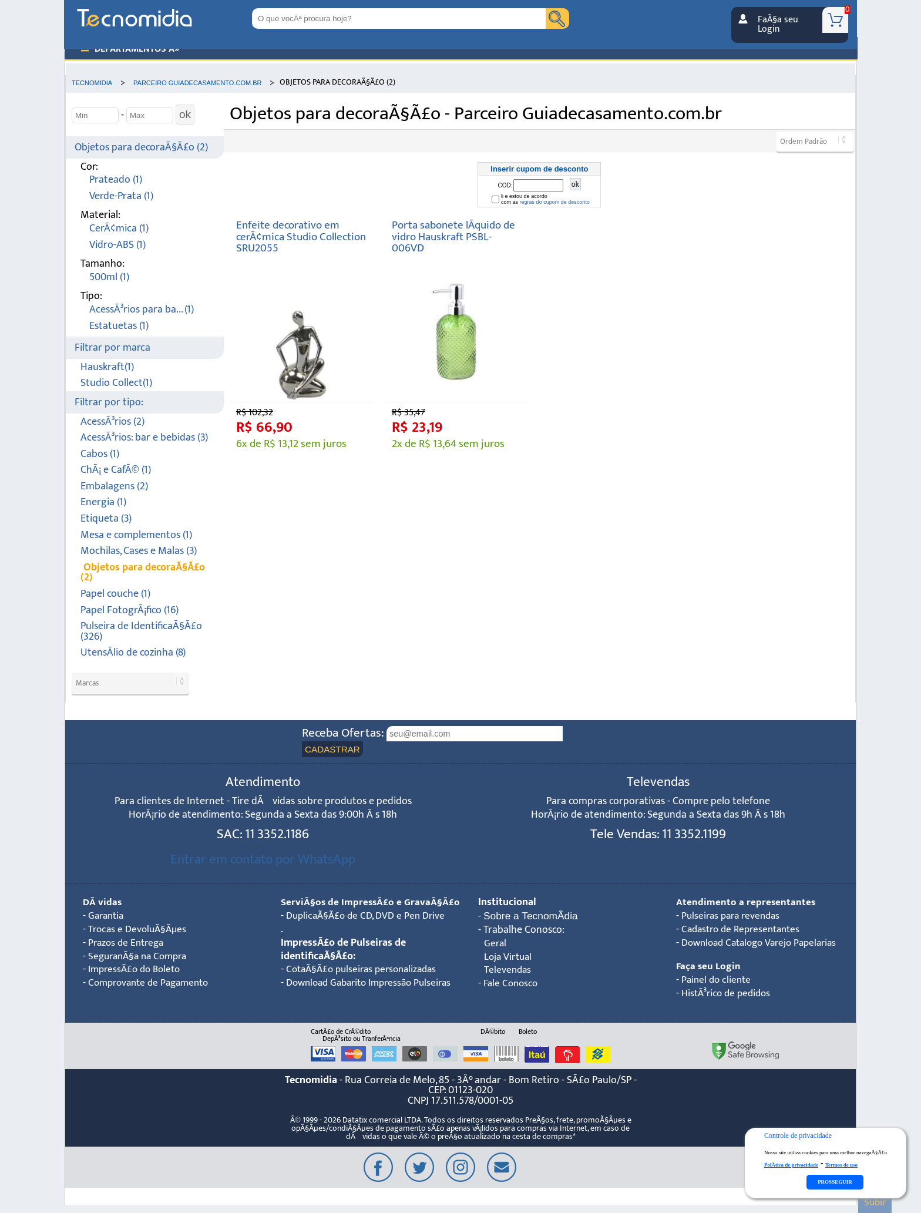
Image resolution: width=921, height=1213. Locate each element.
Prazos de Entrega (128, 943)
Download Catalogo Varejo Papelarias (764, 943)
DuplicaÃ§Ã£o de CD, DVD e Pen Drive (369, 930)
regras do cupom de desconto (555, 202)
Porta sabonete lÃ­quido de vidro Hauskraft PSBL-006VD (453, 236)
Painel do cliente (717, 980)
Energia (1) (103, 502)
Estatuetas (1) (119, 326)
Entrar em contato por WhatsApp (262, 860)
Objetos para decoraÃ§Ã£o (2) (141, 147)
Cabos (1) (99, 454)
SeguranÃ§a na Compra (141, 957)
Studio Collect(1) (116, 383)
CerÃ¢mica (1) (119, 228)
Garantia (107, 916)
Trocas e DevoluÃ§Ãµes (139, 930)
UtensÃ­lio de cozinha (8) (133, 652)
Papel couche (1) (115, 594)
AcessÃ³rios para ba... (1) (141, 309)
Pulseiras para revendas (733, 916)
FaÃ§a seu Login (778, 24)
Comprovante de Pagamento (152, 984)
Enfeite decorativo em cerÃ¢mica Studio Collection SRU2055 (301, 236)
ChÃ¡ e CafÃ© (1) (115, 470)
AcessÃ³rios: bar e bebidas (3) (144, 437)
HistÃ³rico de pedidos (728, 994)
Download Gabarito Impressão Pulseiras (351, 1004)
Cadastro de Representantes (744, 930)
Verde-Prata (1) (121, 196)
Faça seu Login (709, 967)
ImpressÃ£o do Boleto (137, 970)
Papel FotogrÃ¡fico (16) (129, 610)
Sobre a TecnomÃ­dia (531, 917)
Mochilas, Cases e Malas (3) (138, 551)
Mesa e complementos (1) (136, 535)
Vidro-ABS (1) (117, 245)
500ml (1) (109, 277)
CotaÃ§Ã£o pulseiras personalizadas (366, 984)
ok (185, 114)
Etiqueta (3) (106, 518)
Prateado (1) (115, 180)
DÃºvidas (103, 903)
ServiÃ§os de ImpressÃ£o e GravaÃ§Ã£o (342, 910)
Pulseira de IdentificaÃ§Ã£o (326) (141, 632)
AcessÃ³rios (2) (112, 422)
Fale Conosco (512, 984)
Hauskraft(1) (107, 367)
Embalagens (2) (114, 486)
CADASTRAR (333, 750)
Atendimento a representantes (746, 903)
